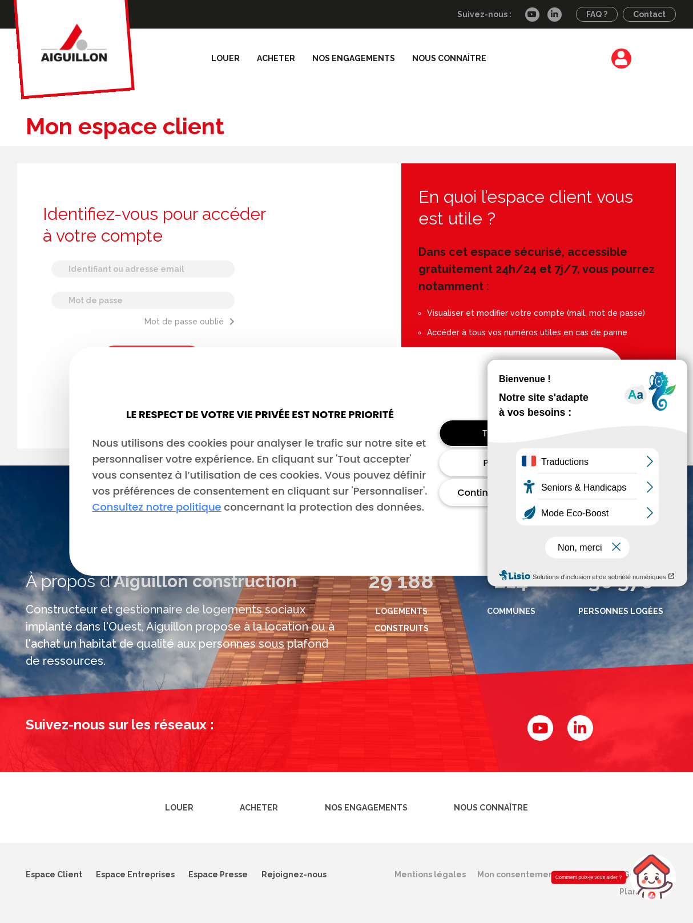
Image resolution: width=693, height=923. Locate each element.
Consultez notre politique (156, 507)
